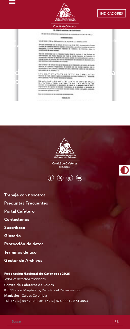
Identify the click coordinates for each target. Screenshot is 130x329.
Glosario (12, 236)
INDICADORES (111, 13)
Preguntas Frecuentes (26, 203)
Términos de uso (20, 252)
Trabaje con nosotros (24, 195)
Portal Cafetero (19, 211)
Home (11, 40)
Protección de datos (24, 244)
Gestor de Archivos (23, 261)
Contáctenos (16, 220)
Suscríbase (14, 228)
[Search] (65, 321)
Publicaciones (33, 40)
